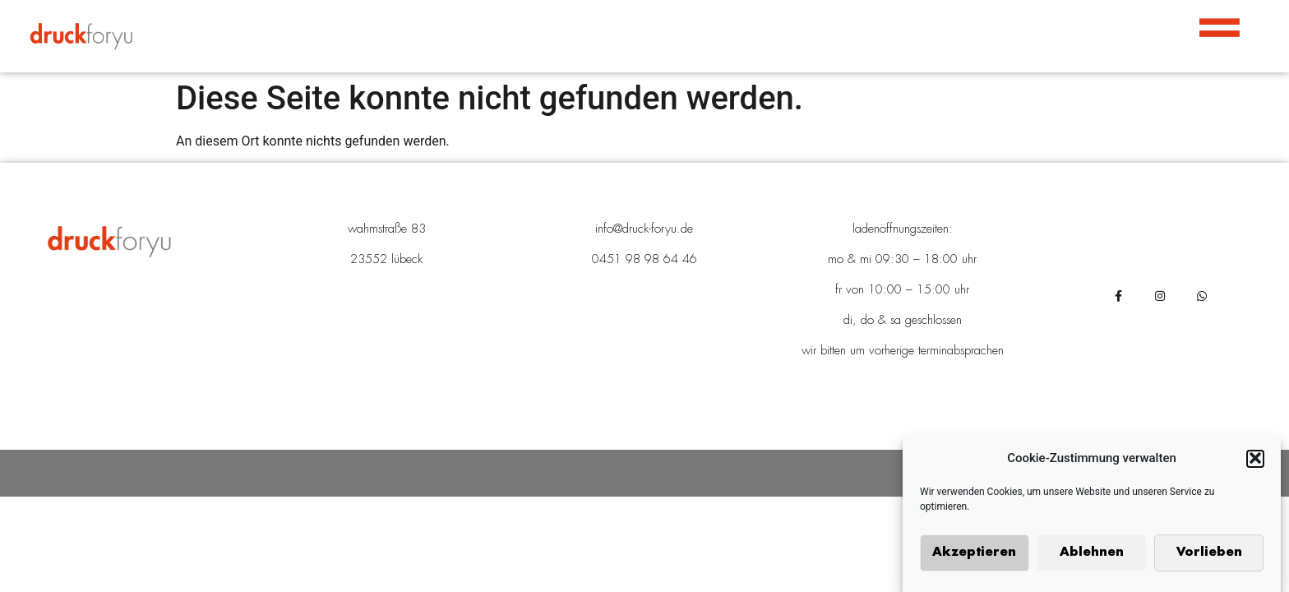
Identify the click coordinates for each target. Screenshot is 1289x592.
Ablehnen (1092, 554)
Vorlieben (1209, 554)
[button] (1255, 460)
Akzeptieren (974, 554)
